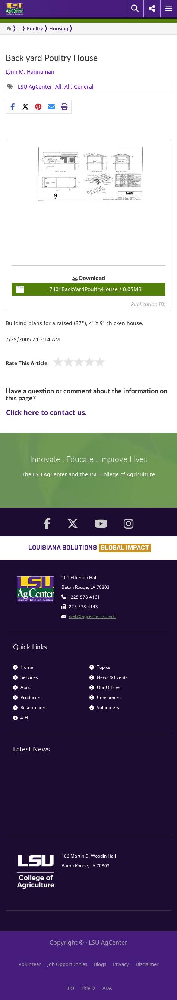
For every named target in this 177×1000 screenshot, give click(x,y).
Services (25, 677)
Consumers (105, 697)
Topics (99, 667)
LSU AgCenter (35, 86)
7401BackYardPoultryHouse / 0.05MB (79, 289)
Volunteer (30, 964)
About (23, 687)
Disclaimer (147, 964)
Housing (58, 28)
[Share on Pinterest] (38, 106)
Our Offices (104, 687)
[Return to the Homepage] (9, 28)
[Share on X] (25, 106)
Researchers (30, 707)
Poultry (35, 28)
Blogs (100, 964)
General (84, 86)
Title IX (88, 988)
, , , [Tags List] (50, 86)
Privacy (121, 964)
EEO (69, 988)
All (58, 86)
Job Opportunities (67, 964)
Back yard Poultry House (52, 57)
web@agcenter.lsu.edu (92, 616)
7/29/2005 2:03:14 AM (33, 339)
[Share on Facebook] (12, 106)
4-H (20, 717)
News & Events (108, 677)
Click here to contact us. (46, 412)
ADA (107, 988)
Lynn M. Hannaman (30, 71)
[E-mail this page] (51, 106)
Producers (27, 697)
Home (23, 667)
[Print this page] (64, 106)
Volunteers (104, 707)
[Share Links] (39, 106)
